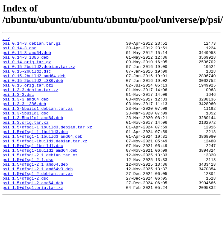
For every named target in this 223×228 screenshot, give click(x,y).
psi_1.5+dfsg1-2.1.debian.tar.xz (40, 179)
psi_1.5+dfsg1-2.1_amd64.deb (35, 190)
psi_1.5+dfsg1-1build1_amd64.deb (40, 173)
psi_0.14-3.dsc (19, 50)
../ (6, 39)
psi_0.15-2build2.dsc (26, 78)
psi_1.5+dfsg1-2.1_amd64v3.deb (37, 196)
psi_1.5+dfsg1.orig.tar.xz (32, 218)
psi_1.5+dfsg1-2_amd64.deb (32, 212)
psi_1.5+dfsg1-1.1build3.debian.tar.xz (47, 145)
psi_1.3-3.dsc (18, 106)
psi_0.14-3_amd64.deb (26, 56)
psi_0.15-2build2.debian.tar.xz (38, 73)
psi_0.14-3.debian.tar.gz (31, 45)
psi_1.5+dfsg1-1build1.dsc (32, 168)
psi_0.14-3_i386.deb (25, 62)
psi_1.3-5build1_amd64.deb (32, 134)
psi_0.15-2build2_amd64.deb (34, 84)
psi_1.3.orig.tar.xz (25, 140)
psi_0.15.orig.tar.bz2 (27, 95)
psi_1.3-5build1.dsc (25, 129)
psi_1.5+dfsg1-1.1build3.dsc (35, 151)
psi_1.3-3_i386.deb (24, 117)
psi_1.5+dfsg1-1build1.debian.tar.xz (44, 162)
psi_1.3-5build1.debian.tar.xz (37, 123)
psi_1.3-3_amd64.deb (25, 112)
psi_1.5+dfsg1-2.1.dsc (27, 184)
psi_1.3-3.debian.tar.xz (30, 101)
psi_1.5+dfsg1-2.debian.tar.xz (37, 201)
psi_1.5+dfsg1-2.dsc (25, 207)
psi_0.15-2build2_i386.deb (32, 89)
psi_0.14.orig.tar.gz (26, 67)
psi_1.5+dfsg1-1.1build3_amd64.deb (42, 156)
